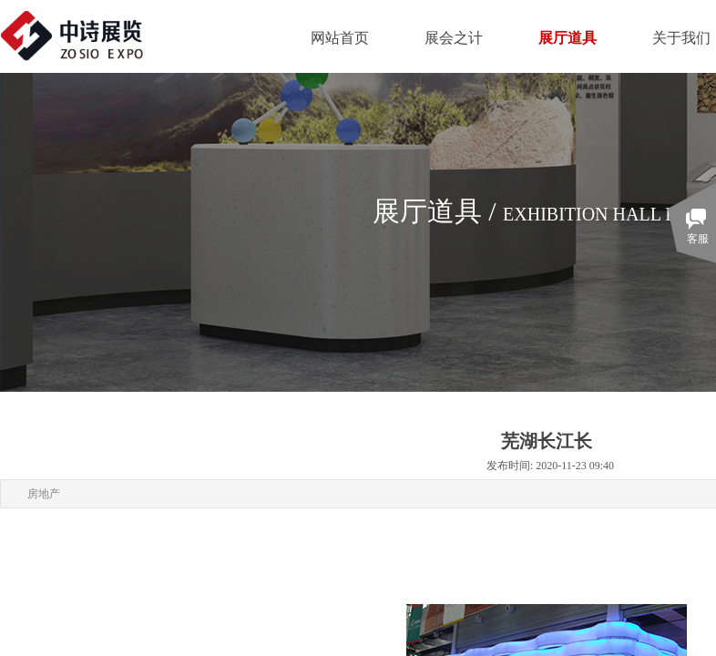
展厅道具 (567, 38)
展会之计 (453, 38)
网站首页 (340, 38)
